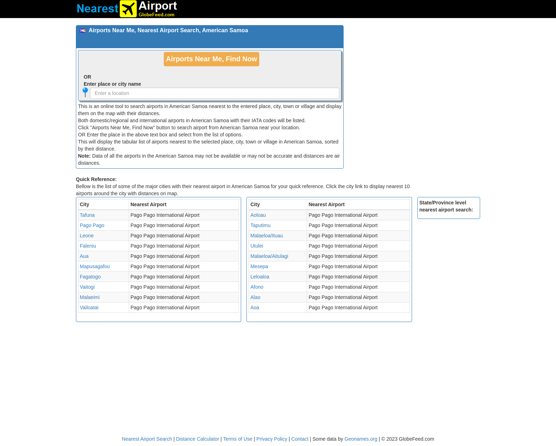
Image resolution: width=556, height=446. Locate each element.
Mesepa (259, 266)
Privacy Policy (272, 439)
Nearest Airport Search (147, 439)
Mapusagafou (95, 266)
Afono (256, 287)
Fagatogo (90, 277)
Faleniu (88, 246)
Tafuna (87, 215)
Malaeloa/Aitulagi (269, 256)
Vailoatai (89, 307)
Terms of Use (238, 439)
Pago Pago (92, 225)
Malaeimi (90, 297)
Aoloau (258, 215)
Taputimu (260, 225)
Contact (299, 439)
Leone (87, 235)
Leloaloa (259, 277)
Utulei (256, 246)
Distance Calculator (197, 439)
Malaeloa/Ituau (266, 235)
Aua (84, 256)
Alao (255, 297)
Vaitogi (87, 287)
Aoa (254, 307)
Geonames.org (361, 439)
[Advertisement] (414, 74)
